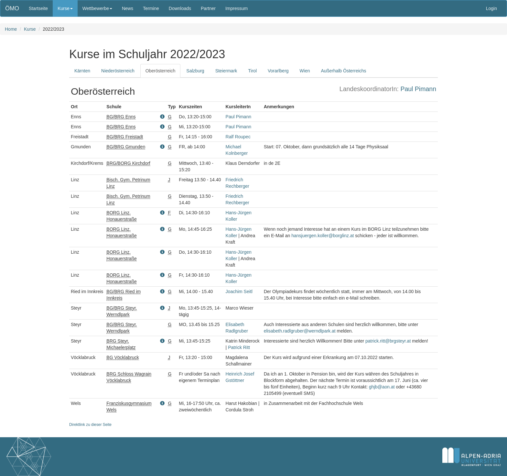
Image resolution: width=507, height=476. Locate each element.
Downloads (180, 8)
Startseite (38, 8)
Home (11, 29)
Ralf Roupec (238, 136)
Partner (208, 8)
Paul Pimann (418, 88)
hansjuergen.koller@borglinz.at (322, 235)
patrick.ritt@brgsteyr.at (388, 341)
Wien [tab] (305, 70)
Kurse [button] (65, 8)
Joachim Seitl (239, 291)
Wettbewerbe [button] (97, 8)
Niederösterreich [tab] (118, 70)
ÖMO (12, 8)
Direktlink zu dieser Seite (90, 424)
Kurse (30, 29)
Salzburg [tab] (195, 70)
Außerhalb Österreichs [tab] (343, 70)
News (127, 8)
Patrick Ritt (239, 347)
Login (491, 8)
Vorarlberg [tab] (278, 70)
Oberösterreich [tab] (161, 70)
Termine (151, 8)
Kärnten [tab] (82, 70)
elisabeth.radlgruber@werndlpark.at (300, 330)
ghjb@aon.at (382, 386)
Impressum (236, 8)
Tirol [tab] (252, 70)
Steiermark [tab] (226, 70)
